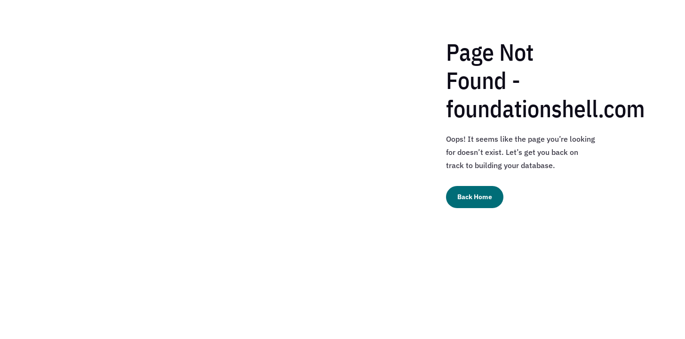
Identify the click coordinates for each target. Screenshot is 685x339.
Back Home (474, 197)
